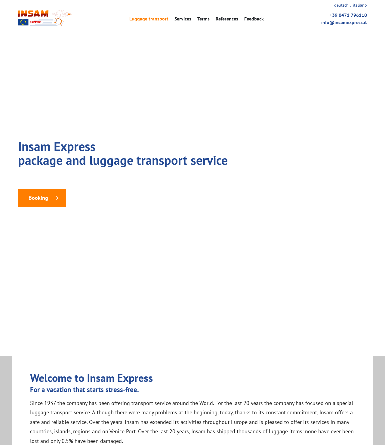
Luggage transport (148, 19)
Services (182, 19)
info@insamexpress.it (344, 22)
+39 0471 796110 (348, 15)
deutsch (341, 5)
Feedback (254, 19)
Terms (203, 19)
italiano (360, 5)
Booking (38, 197)
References (227, 19)
